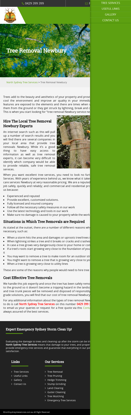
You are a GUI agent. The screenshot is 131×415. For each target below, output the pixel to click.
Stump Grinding (56, 384)
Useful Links (111, 9)
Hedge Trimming (56, 379)
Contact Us (110, 20)
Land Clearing (55, 388)
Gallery (110, 14)
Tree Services (110, 3)
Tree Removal (55, 371)
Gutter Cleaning (56, 392)
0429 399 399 (33, 3)
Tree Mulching (55, 396)
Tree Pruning (54, 375)
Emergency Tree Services (61, 400)
